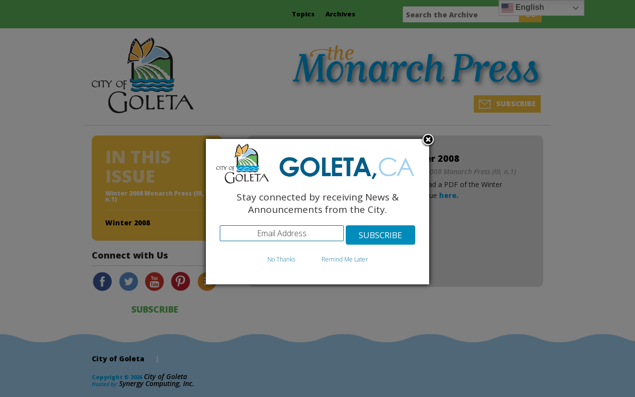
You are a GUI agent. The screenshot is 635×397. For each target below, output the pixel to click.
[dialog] (317, 211)
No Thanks (281, 259)
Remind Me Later (344, 259)
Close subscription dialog (428, 140)
